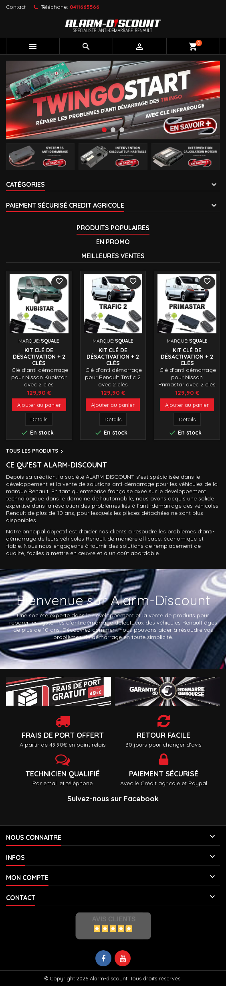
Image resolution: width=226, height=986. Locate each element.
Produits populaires (113, 228)
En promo (113, 242)
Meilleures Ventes (113, 256)
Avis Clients (113, 919)
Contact (16, 7)
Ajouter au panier (39, 405)
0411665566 (84, 7)
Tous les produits (35, 451)
